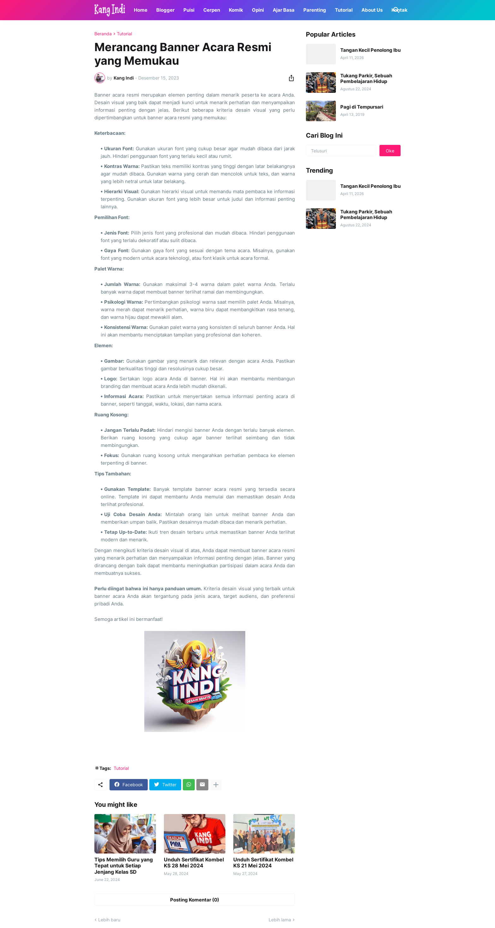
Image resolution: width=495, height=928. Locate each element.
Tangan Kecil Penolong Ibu (370, 50)
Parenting (314, 10)
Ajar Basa (284, 10)
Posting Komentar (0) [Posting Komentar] (194, 900)
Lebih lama (280, 919)
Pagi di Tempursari (361, 107)
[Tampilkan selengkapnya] (216, 784)
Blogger (165, 10)
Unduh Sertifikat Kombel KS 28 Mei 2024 (194, 863)
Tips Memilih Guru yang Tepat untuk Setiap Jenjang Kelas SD (123, 866)
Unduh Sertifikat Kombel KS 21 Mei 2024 (263, 863)
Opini (258, 10)
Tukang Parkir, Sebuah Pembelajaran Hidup (366, 78)
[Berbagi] (289, 78)
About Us (372, 10)
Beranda (103, 34)
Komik (236, 10)
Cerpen (211, 10)
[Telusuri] (395, 10)
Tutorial (344, 10)
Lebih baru (109, 919)
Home (140, 10)
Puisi (188, 10)
